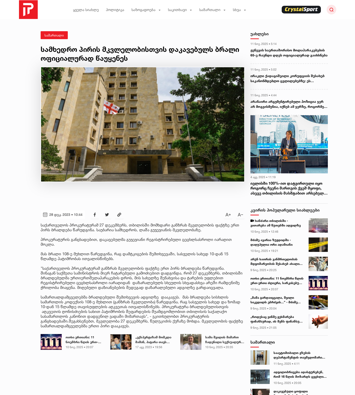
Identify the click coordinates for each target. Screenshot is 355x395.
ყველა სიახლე (86, 9)
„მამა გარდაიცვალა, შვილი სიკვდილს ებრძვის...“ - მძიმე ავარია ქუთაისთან (274, 300)
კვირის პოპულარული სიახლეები (285, 210)
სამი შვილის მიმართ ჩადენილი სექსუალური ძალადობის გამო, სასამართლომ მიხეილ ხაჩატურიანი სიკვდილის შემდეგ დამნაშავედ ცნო (224, 339)
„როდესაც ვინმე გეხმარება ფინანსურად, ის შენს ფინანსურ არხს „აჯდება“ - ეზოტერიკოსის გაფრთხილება (276, 319)
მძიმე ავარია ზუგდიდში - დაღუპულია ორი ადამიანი (271, 242)
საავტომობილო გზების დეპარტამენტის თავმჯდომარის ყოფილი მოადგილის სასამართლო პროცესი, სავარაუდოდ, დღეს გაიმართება (299, 355)
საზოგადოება (146, 9)
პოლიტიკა (115, 9)
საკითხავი (180, 9)
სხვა (239, 9)
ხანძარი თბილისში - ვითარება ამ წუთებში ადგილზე (275, 223)
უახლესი (259, 33)
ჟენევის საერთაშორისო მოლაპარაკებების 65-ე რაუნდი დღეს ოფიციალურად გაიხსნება (289, 52)
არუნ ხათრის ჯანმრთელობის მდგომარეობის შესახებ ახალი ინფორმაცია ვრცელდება (274, 261)
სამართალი (212, 9)
